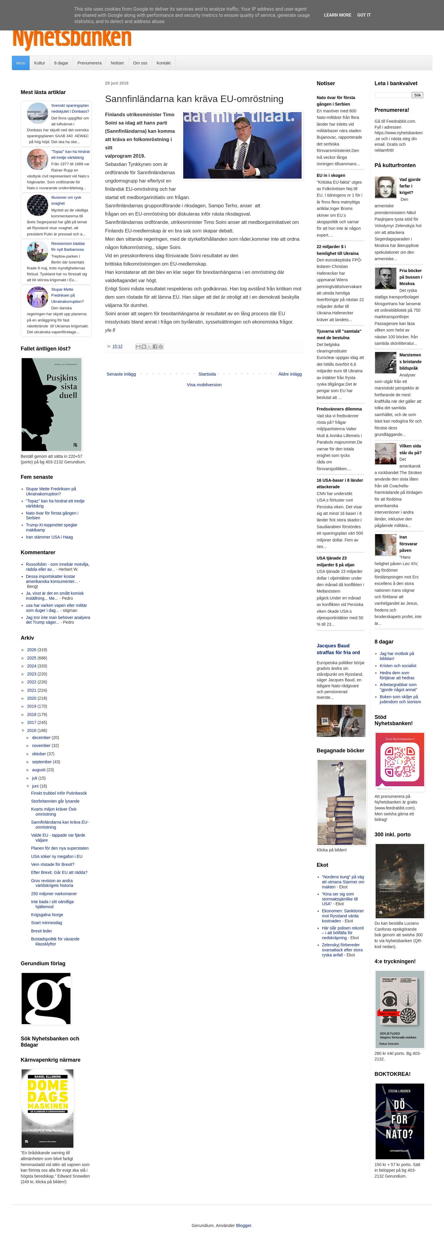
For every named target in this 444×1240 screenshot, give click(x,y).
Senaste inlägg (121, 373)
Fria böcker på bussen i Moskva (411, 277)
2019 (32, 706)
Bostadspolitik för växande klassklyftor (55, 941)
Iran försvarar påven (409, 544)
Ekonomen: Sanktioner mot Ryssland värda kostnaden (343, 915)
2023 (32, 674)
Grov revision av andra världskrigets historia (52, 883)
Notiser (117, 63)
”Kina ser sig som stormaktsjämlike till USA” (340, 899)
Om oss (140, 63)
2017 (32, 722)
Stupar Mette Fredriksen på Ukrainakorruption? (67, 295)
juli (35, 778)
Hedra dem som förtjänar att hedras (397, 675)
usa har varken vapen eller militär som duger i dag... (56, 608)
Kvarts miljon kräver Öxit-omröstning (54, 812)
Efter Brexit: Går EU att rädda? (59, 872)
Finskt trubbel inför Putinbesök (59, 793)
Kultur (39, 63)
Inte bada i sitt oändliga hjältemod (52, 904)
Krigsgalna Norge (47, 914)
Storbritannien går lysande (55, 801)
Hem (20, 63)
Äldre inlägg (290, 373)
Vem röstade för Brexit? (52, 864)
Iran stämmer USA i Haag (49, 537)
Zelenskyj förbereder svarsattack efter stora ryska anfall (342, 949)
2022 (32, 682)
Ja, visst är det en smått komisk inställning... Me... (55, 596)
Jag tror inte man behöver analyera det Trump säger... (58, 620)
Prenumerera (90, 63)
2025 (32, 658)
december (42, 737)
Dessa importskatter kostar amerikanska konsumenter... (52, 579)
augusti (39, 769)
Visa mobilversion (204, 384)
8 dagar (61, 63)
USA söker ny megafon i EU (57, 856)
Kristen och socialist (398, 665)
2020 (32, 698)
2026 (32, 649)
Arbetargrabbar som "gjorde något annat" (398, 687)
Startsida (207, 373)
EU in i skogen (331, 175)
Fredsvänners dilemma (339, 409)
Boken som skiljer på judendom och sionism (400, 699)
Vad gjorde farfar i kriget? (410, 186)
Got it (364, 15)
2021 (32, 690)
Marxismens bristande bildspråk (411, 362)
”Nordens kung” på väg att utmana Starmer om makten (343, 881)
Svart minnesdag (46, 922)
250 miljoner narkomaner (54, 893)
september (42, 761)
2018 (32, 714)
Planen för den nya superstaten (60, 848)
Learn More (337, 15)
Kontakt (163, 63)
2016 (32, 730)
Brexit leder (41, 931)
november (42, 745)
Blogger (243, 1225)
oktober (39, 753)
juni (36, 786)
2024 (32, 666)
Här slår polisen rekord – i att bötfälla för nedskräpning (343, 933)
